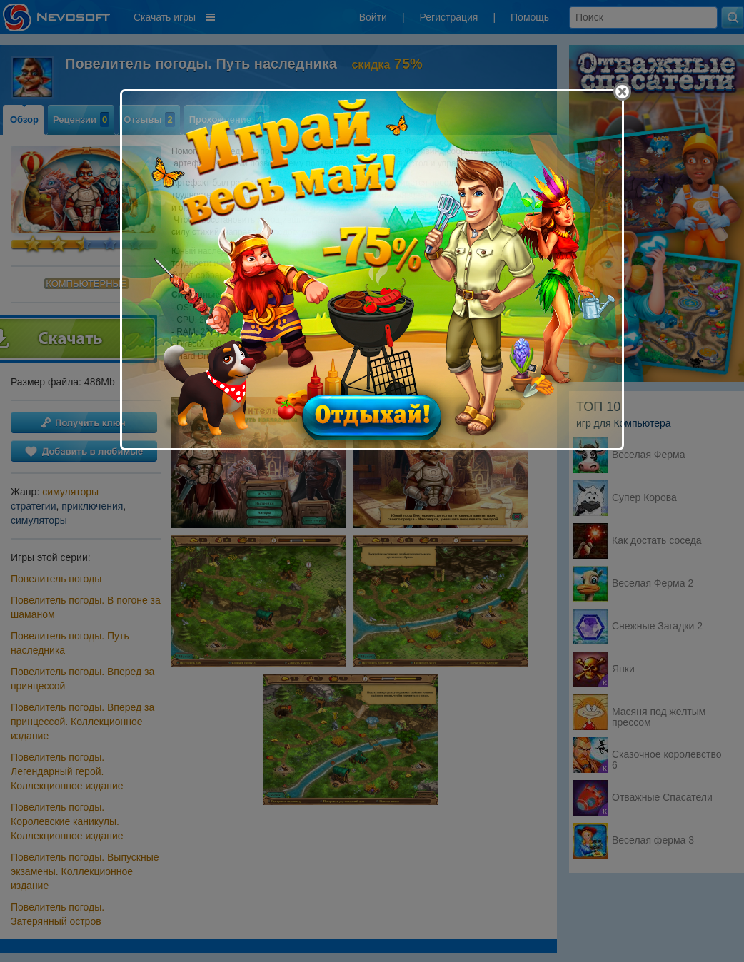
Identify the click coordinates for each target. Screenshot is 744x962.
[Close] (622, 92)
